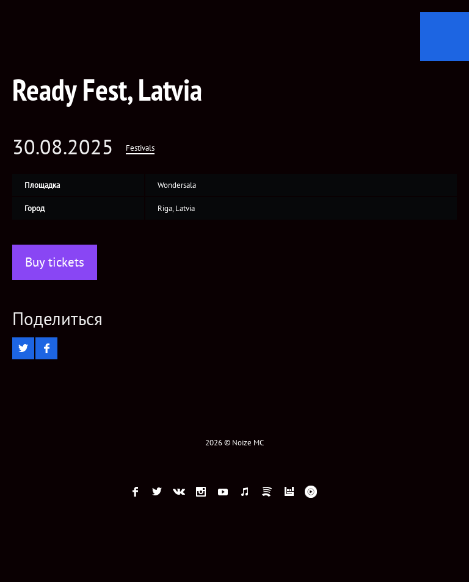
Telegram (333, 492)
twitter (157, 492)
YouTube (223, 492)
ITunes (245, 492)
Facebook (135, 492)
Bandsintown (289, 492)
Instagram (201, 492)
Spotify (267, 492)
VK (179, 492)
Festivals (140, 148)
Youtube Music (311, 492)
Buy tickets (54, 262)
